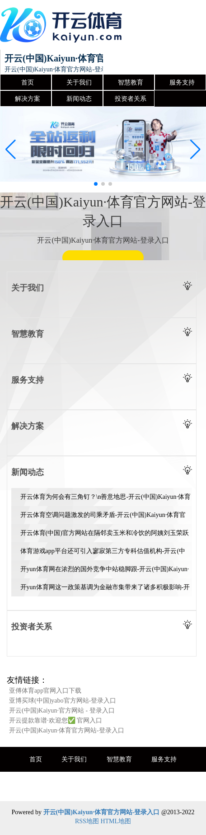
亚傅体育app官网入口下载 (45, 690)
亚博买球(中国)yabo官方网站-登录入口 (62, 700)
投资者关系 (130, 98)
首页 (27, 82)
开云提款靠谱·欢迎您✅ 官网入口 (55, 720)
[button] (195, 149)
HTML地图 (115, 821)
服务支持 (182, 82)
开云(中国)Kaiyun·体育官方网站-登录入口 (66, 730)
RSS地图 (87, 821)
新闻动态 (79, 98)
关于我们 (79, 82)
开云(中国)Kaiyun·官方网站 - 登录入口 (62, 710)
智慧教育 (130, 82)
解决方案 (27, 98)
